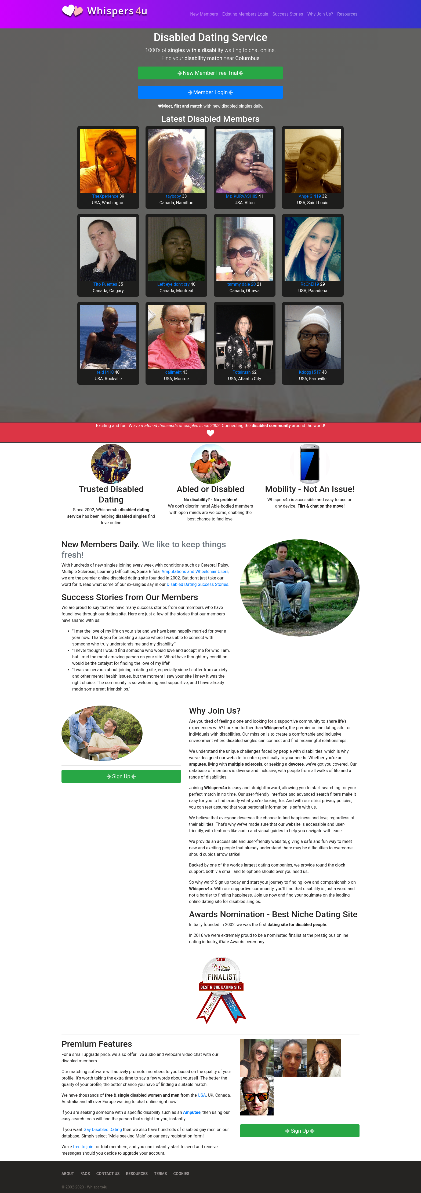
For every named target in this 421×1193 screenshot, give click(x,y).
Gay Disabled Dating (103, 1129)
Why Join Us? (320, 14)
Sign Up (121, 776)
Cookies (181, 1174)
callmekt (173, 372)
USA (202, 1095)
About (67, 1174)
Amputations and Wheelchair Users (195, 571)
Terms (160, 1174)
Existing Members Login (245, 14)
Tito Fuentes (105, 284)
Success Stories (288, 14)
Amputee (192, 1112)
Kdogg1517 (310, 372)
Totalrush (242, 372)
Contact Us (107, 1174)
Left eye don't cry (173, 284)
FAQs (85, 1174)
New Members (204, 14)
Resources (347, 14)
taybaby (173, 196)
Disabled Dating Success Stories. (198, 584)
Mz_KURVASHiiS (241, 196)
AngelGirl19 (310, 196)
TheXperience (105, 196)
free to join (83, 1146)
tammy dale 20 (241, 284)
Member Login (210, 92)
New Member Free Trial (210, 73)
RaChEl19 (310, 284)
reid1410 (105, 372)
